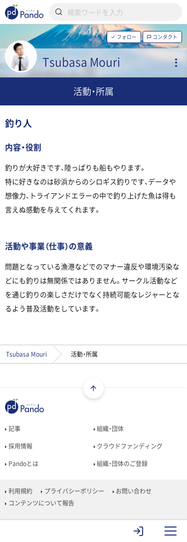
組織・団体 (109, 428)
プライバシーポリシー (72, 491)
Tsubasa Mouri (26, 354)
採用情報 (18, 446)
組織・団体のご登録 (121, 463)
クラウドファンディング (128, 446)
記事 (12, 428)
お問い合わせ (132, 491)
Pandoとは (21, 463)
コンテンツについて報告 (39, 503)
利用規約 (18, 491)
